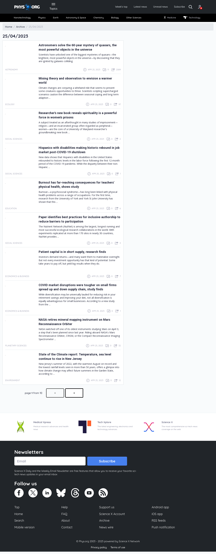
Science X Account (112, 516)
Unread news (152, 7)
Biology (114, 18)
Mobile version (24, 530)
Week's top (109, 7)
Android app (161, 509)
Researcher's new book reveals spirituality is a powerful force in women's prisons (75, 116)
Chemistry (99, 18)
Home (18, 516)
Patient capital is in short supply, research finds (76, 253)
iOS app (157, 516)
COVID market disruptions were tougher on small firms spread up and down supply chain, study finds (79, 288)
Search (19, 522)
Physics (43, 18)
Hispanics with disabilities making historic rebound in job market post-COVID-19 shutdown (78, 151)
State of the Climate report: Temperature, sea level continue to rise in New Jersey (79, 357)
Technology (190, 18)
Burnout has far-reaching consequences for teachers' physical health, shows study (73, 185)
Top (17, 509)
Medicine (169, 18)
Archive (104, 522)
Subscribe (173, 7)
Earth (56, 18)
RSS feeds (159, 522)
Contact (67, 530)
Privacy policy (98, 549)
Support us (107, 509)
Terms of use (118, 549)
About (65, 522)
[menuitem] (23, 19)
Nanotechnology (24, 18)
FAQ (64, 516)
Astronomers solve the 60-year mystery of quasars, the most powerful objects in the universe (79, 48)
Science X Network (129, 543)
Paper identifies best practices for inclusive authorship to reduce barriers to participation (74, 220)
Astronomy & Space (76, 18)
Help (64, 509)
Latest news (130, 7)
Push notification (164, 530)
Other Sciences (133, 18)
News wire (106, 530)
